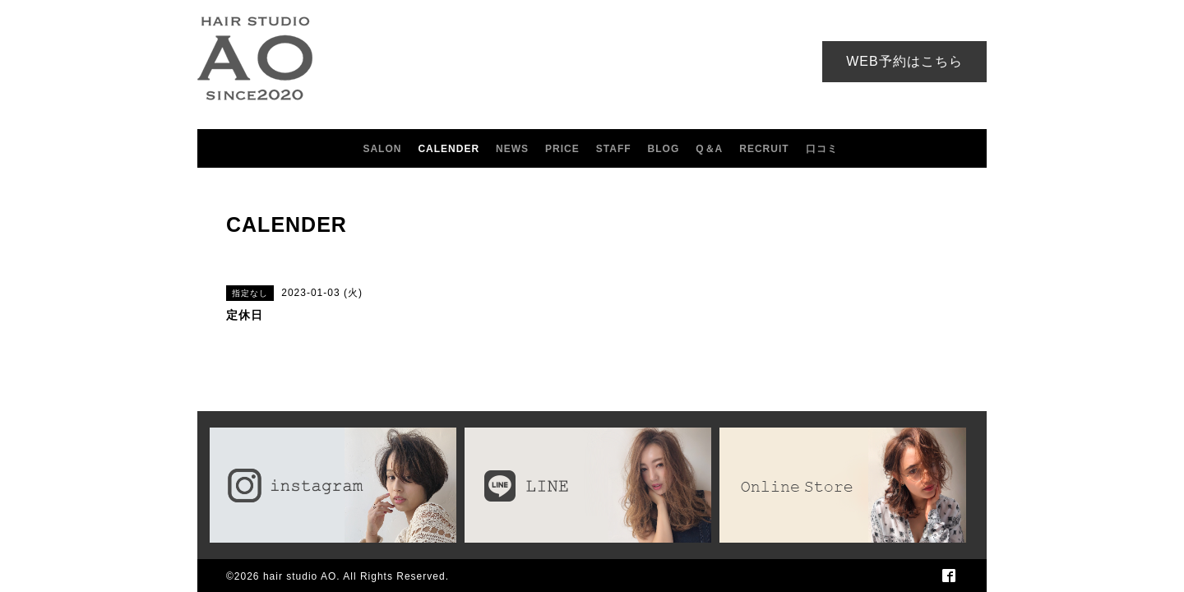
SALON (382, 149)
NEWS (512, 149)
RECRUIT (764, 149)
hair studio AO (299, 576)
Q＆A (709, 149)
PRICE (562, 149)
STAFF (613, 149)
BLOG (664, 149)
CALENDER (448, 149)
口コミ (822, 149)
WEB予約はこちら (904, 61)
